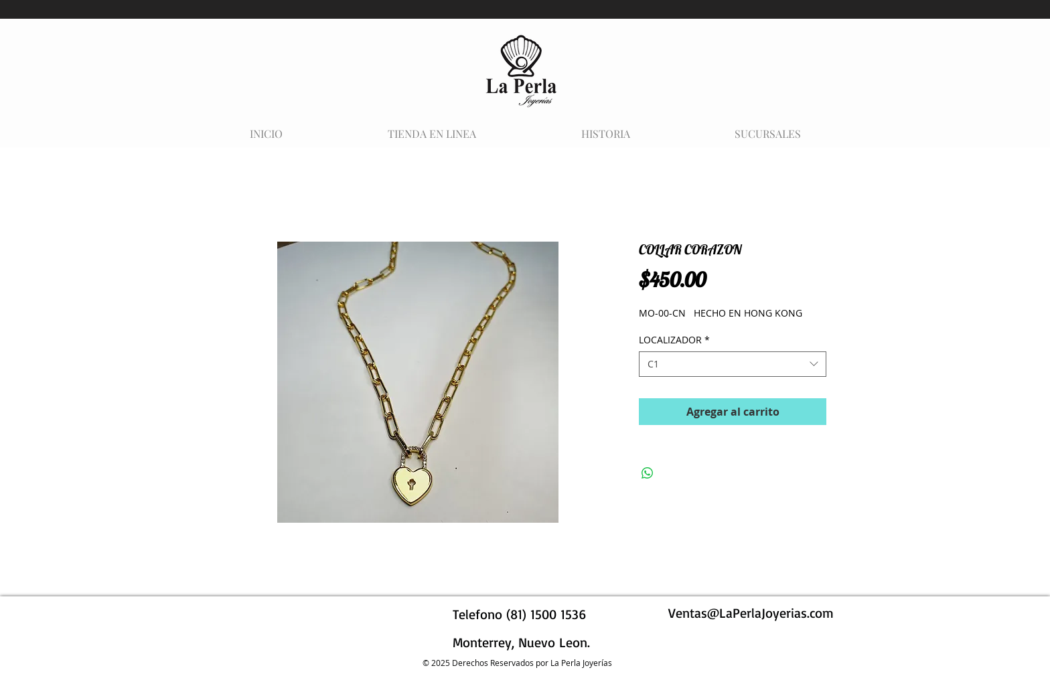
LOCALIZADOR (674, 339)
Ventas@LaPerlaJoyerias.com (751, 612)
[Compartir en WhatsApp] (648, 473)
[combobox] (732, 364)
